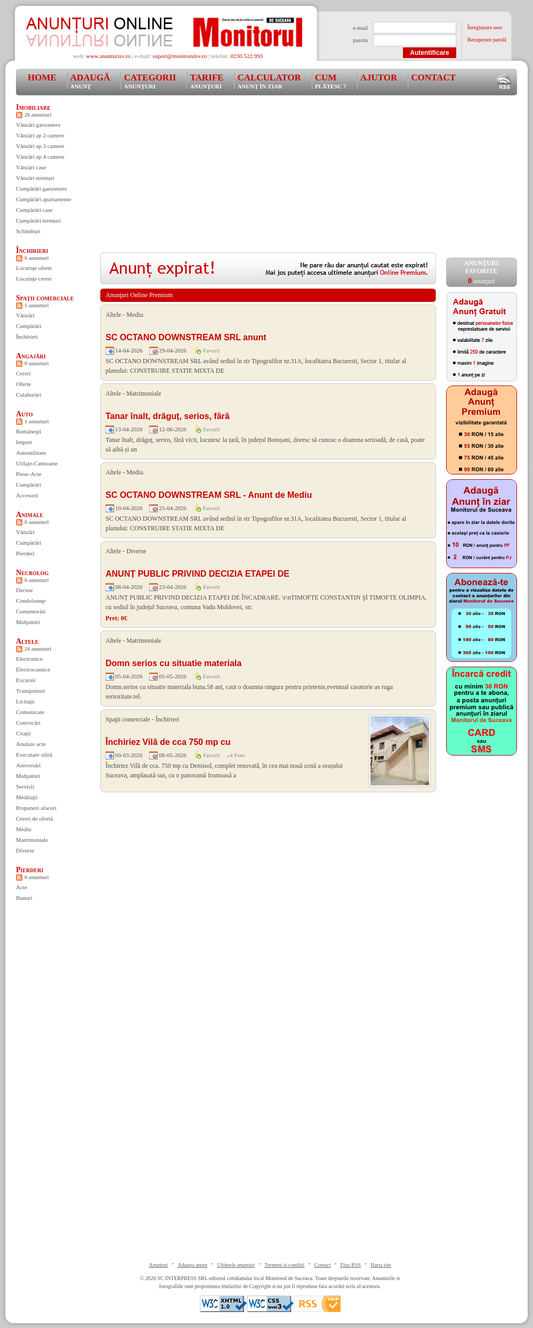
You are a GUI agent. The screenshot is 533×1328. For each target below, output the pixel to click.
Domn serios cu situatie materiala (173, 663)
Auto (24, 414)
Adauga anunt (192, 1265)
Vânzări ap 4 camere (40, 156)
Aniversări (28, 765)
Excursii (26, 680)
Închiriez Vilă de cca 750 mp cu (168, 742)
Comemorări (31, 611)
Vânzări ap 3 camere (40, 146)
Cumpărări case (34, 210)
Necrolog (32, 573)
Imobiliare (33, 107)
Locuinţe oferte (34, 268)
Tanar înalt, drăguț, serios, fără (168, 416)
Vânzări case (31, 167)
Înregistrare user (484, 27)
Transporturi (30, 690)
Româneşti (28, 431)
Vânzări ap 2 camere (40, 135)
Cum (330, 80)
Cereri (23, 373)
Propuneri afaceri (36, 808)
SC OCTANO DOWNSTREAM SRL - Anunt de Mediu (209, 494)
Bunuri (24, 898)
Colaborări (28, 394)
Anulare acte (31, 744)
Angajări (31, 356)
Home (42, 77)
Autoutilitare (31, 452)
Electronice (29, 658)
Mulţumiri (28, 622)
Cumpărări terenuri (38, 220)
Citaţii (23, 733)
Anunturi (158, 1265)
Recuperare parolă (486, 40)
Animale (29, 515)
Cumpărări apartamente (43, 199)
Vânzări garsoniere (38, 124)
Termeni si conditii (284, 1265)
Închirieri (32, 251)
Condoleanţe (31, 600)
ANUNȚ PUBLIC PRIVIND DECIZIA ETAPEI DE (197, 573)
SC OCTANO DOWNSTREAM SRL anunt (186, 337)
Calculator (269, 80)
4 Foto (237, 755)
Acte (21, 887)
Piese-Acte (29, 474)
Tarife (206, 80)
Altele (27, 641)
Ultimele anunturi (236, 1265)
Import (24, 442)
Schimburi (28, 231)
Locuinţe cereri (34, 278)
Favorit (211, 350)
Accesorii (27, 495)
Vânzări (25, 315)
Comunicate (30, 712)
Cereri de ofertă (34, 818)
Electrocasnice (33, 669)
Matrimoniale (32, 840)
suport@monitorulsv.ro (179, 56)
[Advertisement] (254, 177)
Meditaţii (26, 797)
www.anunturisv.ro (108, 56)
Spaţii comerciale (45, 298)
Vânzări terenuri (35, 178)
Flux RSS (351, 1265)
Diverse (25, 850)
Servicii (25, 786)
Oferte (23, 384)
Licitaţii (25, 701)
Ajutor (379, 77)
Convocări (28, 722)
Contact (433, 77)
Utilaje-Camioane (37, 463)
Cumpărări (28, 326)
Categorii (150, 80)
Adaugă (90, 80)
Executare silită (34, 754)
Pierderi (25, 553)
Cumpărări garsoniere (41, 188)
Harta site (380, 1265)
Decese (24, 590)
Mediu (23, 829)
